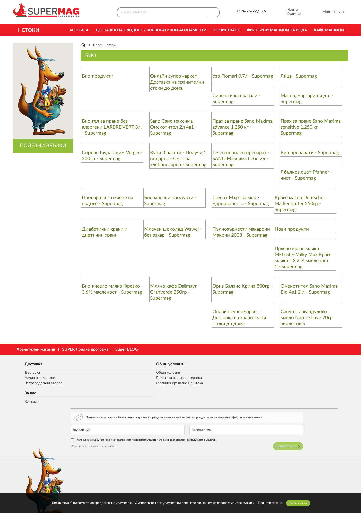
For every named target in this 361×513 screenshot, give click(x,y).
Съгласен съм (298, 503)
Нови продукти (292, 229)
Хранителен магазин (36, 350)
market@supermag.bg (317, 454)
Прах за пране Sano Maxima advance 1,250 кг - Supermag (242, 127)
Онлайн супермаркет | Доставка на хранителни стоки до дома (177, 82)
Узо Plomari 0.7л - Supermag (242, 76)
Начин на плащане (34, 378)
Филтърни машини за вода (277, 30)
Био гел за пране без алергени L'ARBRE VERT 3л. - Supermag (112, 127)
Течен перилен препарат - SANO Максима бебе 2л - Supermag (241, 158)
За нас (169, 363)
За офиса (78, 30)
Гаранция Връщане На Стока (115, 383)
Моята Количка (287, 12)
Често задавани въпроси (39, 383)
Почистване (227, 30)
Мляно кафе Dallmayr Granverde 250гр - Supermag (173, 292)
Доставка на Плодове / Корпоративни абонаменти (151, 30)
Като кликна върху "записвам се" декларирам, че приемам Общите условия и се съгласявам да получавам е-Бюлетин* (288, 389)
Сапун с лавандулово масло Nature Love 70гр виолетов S (307, 318)
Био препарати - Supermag (310, 152)
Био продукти (97, 76)
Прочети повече (270, 503)
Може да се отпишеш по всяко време (253, 396)
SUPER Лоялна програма (85, 350)
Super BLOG (126, 350)
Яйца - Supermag (299, 76)
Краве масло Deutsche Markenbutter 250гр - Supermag (299, 204)
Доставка (27, 363)
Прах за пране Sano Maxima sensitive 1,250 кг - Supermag (311, 127)
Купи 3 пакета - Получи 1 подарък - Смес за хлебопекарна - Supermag (178, 158)
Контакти (171, 372)
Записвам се (331, 397)
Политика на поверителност (115, 378)
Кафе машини (329, 30)
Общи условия (104, 363)
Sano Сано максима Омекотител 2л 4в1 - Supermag (173, 127)
